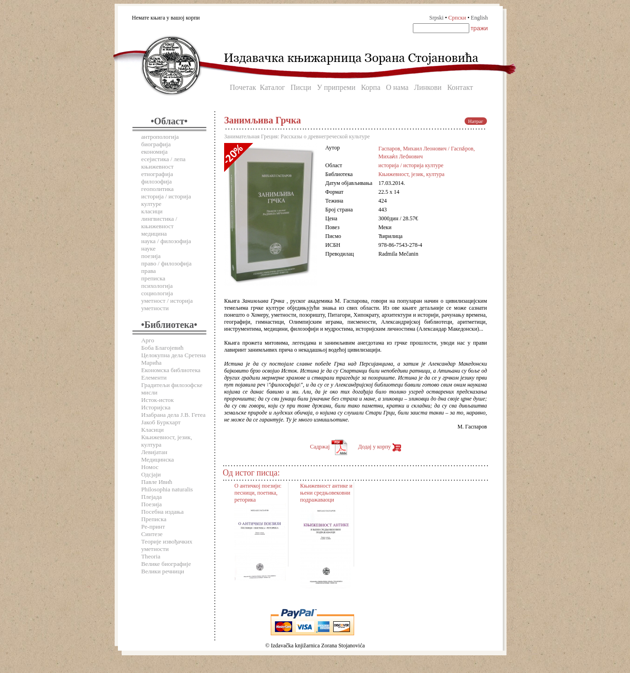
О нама (397, 87)
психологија (157, 285)
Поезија (151, 504)
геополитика (157, 188)
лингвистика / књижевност (159, 222)
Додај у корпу (379, 446)
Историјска (156, 407)
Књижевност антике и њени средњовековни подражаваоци (326, 493)
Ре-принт (153, 526)
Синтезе (152, 533)
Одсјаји (151, 474)
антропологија (160, 136)
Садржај (328, 446)
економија (154, 151)
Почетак (243, 87)
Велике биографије (166, 563)
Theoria (150, 556)
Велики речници (162, 571)
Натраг (475, 121)
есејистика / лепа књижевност (163, 163)
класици (152, 211)
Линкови (428, 87)
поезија (151, 255)
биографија (156, 144)
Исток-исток (157, 399)
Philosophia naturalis (167, 489)
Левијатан (154, 452)
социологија (157, 293)
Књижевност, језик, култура (411, 174)
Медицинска (157, 459)
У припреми (336, 87)
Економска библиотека (170, 370)
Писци (301, 87)
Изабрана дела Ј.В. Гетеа (173, 414)
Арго (147, 340)
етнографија (157, 173)
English (479, 17)
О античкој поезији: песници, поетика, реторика (257, 493)
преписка (153, 278)
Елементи (154, 377)
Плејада (151, 496)
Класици (152, 429)
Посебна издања (162, 511)
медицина (154, 233)
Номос (149, 466)
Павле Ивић (156, 481)
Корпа (371, 87)
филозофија (156, 181)
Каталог (272, 87)
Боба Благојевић (162, 347)
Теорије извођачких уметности (166, 545)
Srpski (436, 17)
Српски (457, 17)
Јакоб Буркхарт (161, 422)
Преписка (153, 519)
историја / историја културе (411, 165)
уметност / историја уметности (167, 304)
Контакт (460, 87)
